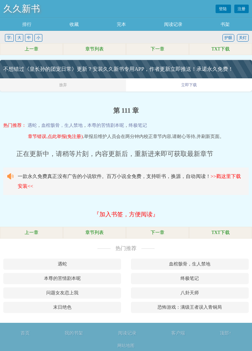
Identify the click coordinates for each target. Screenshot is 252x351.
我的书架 (74, 333)
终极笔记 (138, 125)
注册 (241, 9)
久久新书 (21, 9)
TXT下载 (220, 49)
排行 (27, 24)
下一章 (157, 49)
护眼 (228, 37)
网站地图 (126, 345)
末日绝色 (62, 307)
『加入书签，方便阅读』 (126, 214)
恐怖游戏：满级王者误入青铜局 (190, 307)
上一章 (31, 49)
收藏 (74, 24)
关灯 (243, 37)
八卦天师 (189, 292)
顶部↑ (225, 333)
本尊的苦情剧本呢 (105, 125)
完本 (121, 24)
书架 (225, 24)
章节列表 (94, 49)
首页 (25, 333)
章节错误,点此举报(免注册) (55, 136)
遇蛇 (32, 125)
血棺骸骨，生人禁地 (62, 125)
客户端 (178, 333)
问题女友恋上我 (62, 292)
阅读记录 (173, 24)
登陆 (223, 9)
